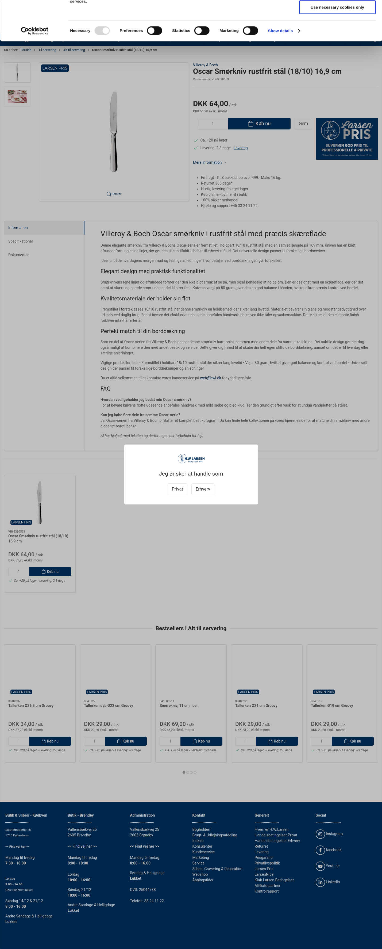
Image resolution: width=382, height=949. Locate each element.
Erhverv (203, 489)
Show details (280, 68)
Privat (177, 489)
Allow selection (337, 29)
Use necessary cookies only (337, 44)
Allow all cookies (337, 13)
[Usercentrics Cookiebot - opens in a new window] (34, 68)
